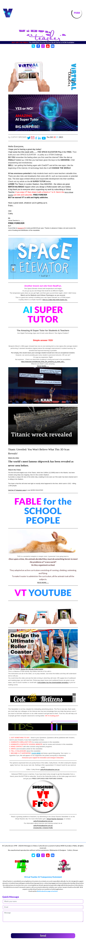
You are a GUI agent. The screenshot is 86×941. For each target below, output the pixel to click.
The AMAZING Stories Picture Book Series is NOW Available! (52, 42)
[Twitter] (33, 46)
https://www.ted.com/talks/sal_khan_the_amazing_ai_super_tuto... (43, 361)
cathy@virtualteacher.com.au (50, 769)
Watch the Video (13, 458)
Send (43, 935)
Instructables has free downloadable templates (53, 682)
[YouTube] (47, 46)
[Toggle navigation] (77, 13)
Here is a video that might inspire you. (54, 300)
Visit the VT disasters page (17, 490)
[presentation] (20, 927)
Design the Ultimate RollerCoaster (32, 669)
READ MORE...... (43, 582)
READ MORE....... (43, 366)
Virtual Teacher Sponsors (55, 819)
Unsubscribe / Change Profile (43, 828)
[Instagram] (43, 46)
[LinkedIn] (52, 46)
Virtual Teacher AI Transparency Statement (43, 877)
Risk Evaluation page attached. (47, 891)
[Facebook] (38, 46)
